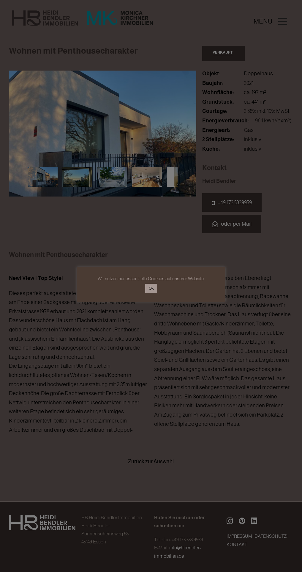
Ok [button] (151, 288)
